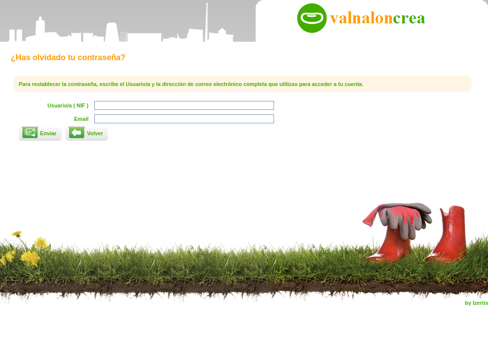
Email (81, 119)
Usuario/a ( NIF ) (67, 105)
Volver (95, 133)
